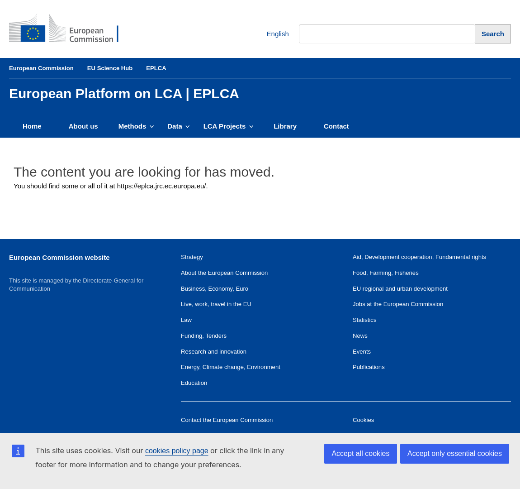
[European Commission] (70, 29)
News (360, 335)
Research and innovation (213, 351)
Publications (369, 367)
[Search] (493, 33)
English (271, 34)
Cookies (363, 420)
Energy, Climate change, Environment (230, 367)
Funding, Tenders (204, 335)
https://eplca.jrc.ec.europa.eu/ (161, 186)
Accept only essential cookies (454, 453)
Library (285, 126)
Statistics (364, 319)
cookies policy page (176, 451)
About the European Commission (224, 272)
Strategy (192, 257)
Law (186, 319)
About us (83, 126)
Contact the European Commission (227, 420)
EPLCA (156, 68)
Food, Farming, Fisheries (386, 272)
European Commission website (59, 257)
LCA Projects (228, 126)
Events (362, 351)
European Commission (41, 68)
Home (32, 126)
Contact (336, 126)
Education (194, 382)
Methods (136, 126)
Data (178, 126)
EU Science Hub (110, 68)
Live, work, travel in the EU (216, 304)
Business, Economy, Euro (214, 288)
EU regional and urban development (400, 288)
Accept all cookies (360, 453)
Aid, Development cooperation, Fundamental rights (419, 257)
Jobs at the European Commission (398, 304)
